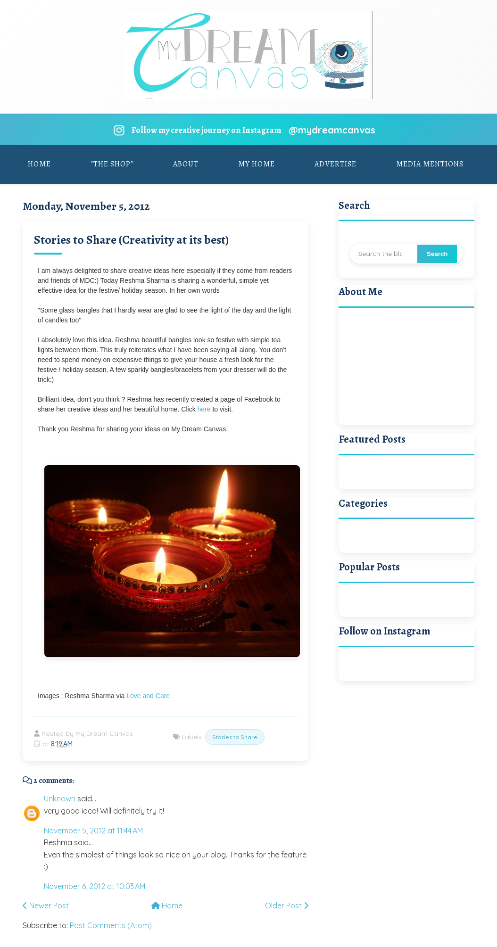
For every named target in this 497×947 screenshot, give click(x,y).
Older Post (286, 905)
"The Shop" (112, 164)
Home (39, 164)
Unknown (59, 798)
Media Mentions (430, 164)
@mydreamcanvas (332, 130)
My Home (256, 164)
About (186, 164)
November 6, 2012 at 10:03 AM (94, 886)
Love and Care (148, 696)
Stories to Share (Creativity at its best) (131, 239)
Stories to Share (234, 737)
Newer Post (46, 905)
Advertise (335, 164)
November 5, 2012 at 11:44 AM (93, 830)
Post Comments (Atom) (111, 925)
